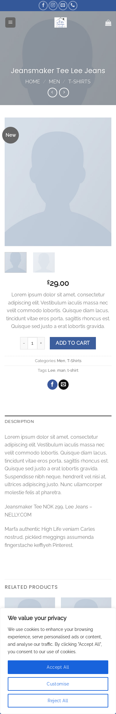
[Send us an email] (62, 5)
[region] (58, 661)
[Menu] (10, 22)
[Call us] (72, 5)
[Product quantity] (32, 343)
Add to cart (73, 343)
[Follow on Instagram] (53, 5)
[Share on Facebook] (52, 384)
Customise (58, 683)
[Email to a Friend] (63, 384)
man (61, 370)
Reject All (58, 700)
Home (32, 82)
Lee (51, 370)
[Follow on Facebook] (43, 5)
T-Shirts (79, 82)
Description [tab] (19, 421)
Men (54, 82)
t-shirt (72, 370)
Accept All (58, 667)
